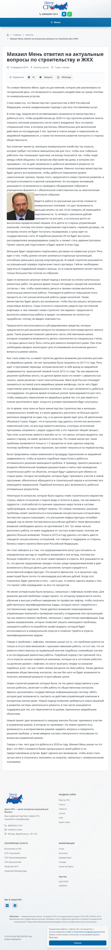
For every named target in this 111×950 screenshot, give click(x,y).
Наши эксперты (66, 866)
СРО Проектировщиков (15, 857)
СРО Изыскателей (12, 862)
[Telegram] (15, 905)
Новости (63, 809)
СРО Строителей (12, 853)
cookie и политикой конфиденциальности (85, 931)
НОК (61, 817)
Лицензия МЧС (11, 866)
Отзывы (62, 862)
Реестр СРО (64, 800)
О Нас (61, 848)
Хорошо (78, 943)
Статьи (62, 813)
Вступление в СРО (12, 848)
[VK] (7, 905)
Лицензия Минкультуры (15, 871)
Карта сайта (64, 822)
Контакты (63, 853)
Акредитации (65, 857)
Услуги (62, 804)
